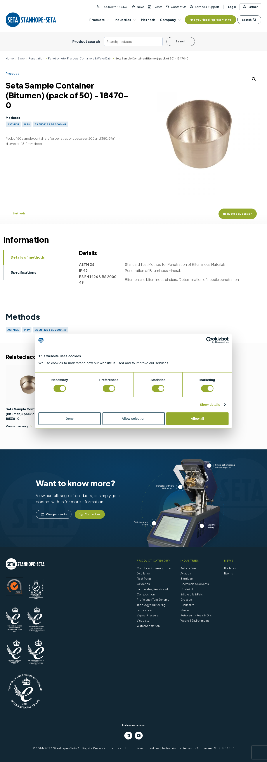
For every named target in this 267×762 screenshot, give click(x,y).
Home (10, 58)
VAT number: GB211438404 (215, 748)
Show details (210, 404)
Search (249, 20)
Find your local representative (210, 19)
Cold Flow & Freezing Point (154, 568)
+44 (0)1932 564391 (115, 7)
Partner (250, 7)
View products (53, 514)
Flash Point (144, 578)
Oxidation (143, 584)
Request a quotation (237, 213)
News (140, 7)
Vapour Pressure (147, 615)
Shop (21, 58)
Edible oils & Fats (191, 594)
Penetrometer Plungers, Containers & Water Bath (79, 58)
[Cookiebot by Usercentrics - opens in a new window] (209, 340)
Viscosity (143, 620)
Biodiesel (186, 578)
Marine (184, 610)
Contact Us (178, 7)
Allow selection (133, 418)
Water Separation (148, 626)
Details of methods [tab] (28, 257)
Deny (70, 418)
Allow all (197, 418)
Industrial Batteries (177, 748)
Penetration (36, 58)
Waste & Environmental (195, 620)
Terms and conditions (127, 748)
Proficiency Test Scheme (153, 599)
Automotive (188, 568)
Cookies (153, 748)
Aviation (185, 573)
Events (157, 7)
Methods (19, 213)
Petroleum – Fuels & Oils (196, 615)
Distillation (144, 573)
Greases (186, 599)
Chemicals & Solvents (194, 584)
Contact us (89, 514)
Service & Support (207, 7)
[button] (254, 79)
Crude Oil (186, 589)
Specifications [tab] (23, 272)
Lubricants (187, 605)
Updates (230, 568)
